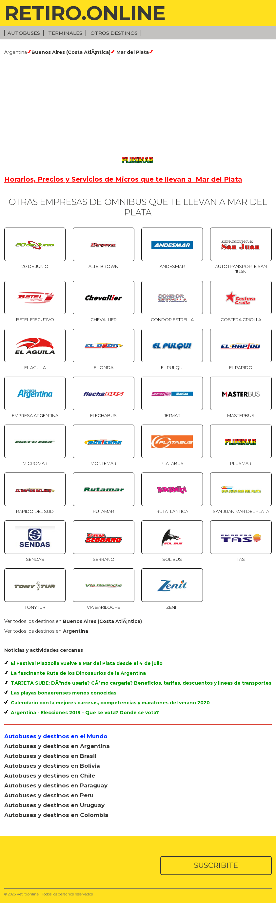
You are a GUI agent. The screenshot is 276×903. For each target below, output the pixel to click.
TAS (241, 559)
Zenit (172, 607)
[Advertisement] (138, 104)
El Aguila (35, 367)
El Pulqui (172, 367)
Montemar (103, 463)
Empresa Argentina (35, 415)
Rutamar (103, 511)
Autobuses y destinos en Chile (49, 775)
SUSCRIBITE (216, 865)
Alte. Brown (103, 266)
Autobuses (24, 33)
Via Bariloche (103, 607)
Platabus (172, 463)
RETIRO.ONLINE (85, 13)
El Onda (103, 367)
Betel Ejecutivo (35, 319)
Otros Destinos (114, 33)
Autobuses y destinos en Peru (48, 795)
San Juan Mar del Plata (241, 511)
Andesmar (172, 266)
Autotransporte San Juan (241, 269)
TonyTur (35, 607)
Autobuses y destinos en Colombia (56, 815)
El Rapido (240, 367)
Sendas (35, 559)
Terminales (65, 33)
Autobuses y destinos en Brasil (50, 756)
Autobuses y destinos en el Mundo (56, 736)
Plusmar (240, 463)
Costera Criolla (241, 319)
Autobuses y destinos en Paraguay (56, 785)
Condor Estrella (172, 319)
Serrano (103, 559)
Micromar (35, 463)
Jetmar (172, 415)
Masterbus (240, 415)
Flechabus (103, 415)
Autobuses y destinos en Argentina (57, 746)
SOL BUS (172, 559)
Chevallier (103, 319)
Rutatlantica (172, 511)
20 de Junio (35, 266)
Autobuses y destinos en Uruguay (54, 805)
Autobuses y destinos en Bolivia (52, 765)
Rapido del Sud (35, 511)
